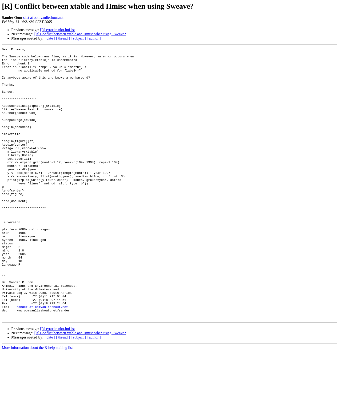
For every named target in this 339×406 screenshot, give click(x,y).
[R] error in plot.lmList (57, 30)
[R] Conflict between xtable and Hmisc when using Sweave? (80, 34)
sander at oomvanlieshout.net (42, 359)
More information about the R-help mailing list (37, 402)
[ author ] (94, 38)
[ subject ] (78, 38)
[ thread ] (63, 38)
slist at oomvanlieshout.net (43, 18)
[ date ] (49, 38)
